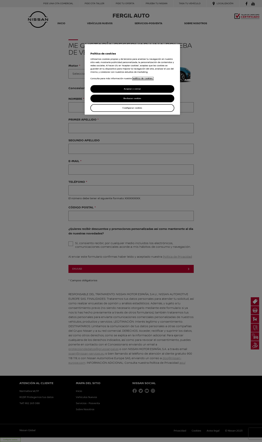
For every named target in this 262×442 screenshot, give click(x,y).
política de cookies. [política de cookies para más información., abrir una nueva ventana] (143, 78)
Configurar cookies (132, 108)
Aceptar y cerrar (132, 89)
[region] (132, 79)
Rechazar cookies (132, 98)
